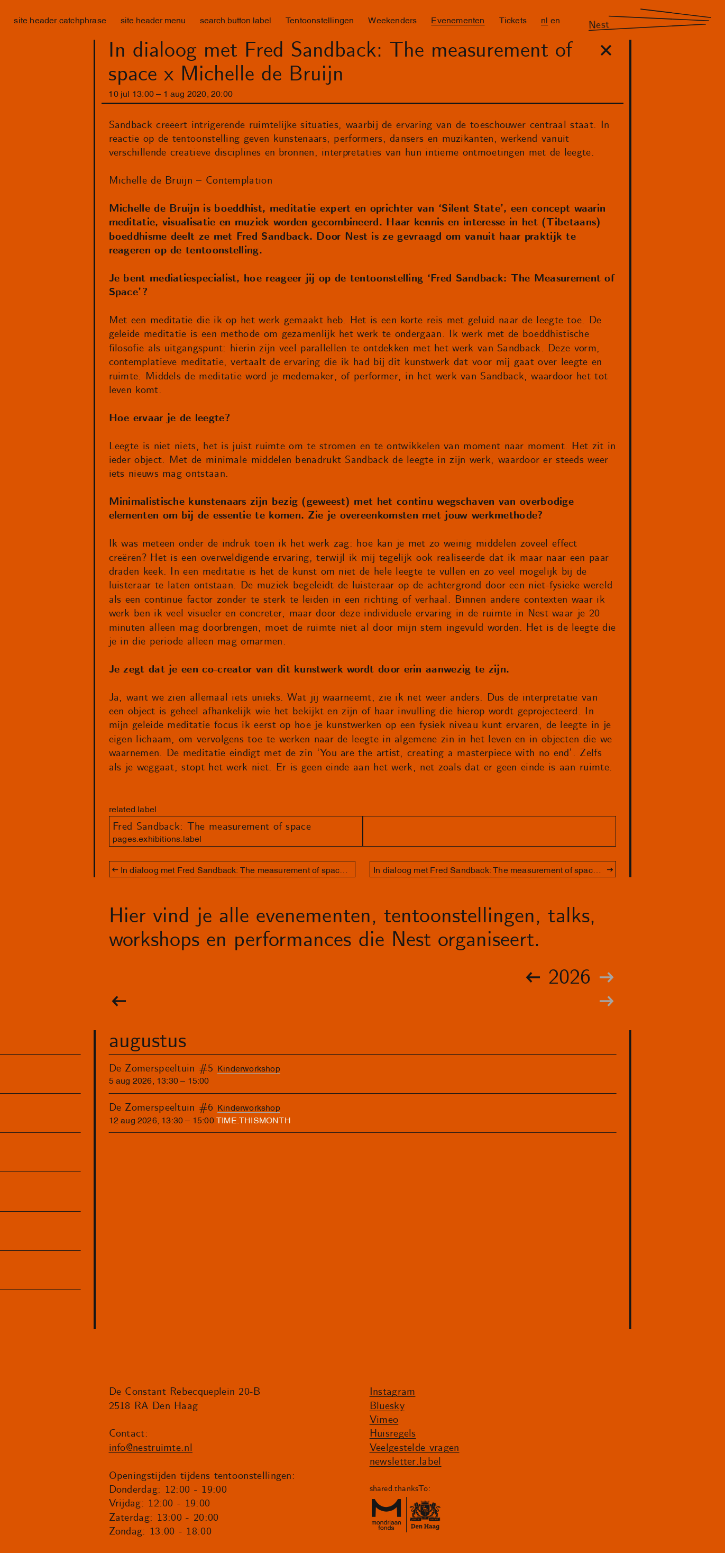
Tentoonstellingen (320, 19)
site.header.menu (153, 19)
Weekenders (392, 19)
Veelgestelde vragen (415, 1448)
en (555, 19)
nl (544, 19)
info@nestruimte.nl (151, 1448)
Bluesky (387, 1406)
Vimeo (384, 1420)
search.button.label (235, 19)
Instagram (393, 1392)
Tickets (513, 19)
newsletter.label (406, 1462)
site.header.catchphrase (60, 19)
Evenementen (457, 19)
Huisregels (393, 1434)
